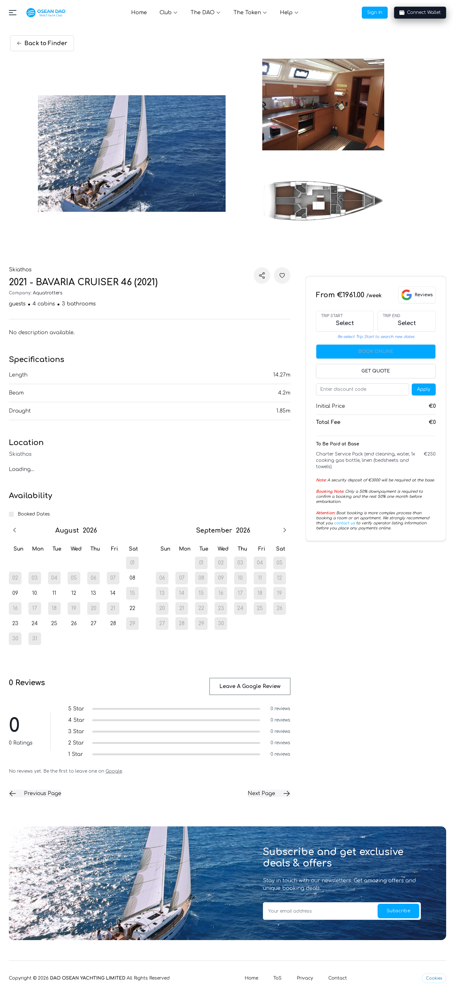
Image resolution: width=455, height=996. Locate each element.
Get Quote (375, 371)
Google (114, 771)
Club (169, 12)
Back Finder (42, 43)
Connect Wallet (420, 12)
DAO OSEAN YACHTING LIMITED (87, 978)
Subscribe (398, 910)
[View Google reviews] (417, 295)
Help (289, 12)
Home (139, 12)
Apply (423, 389)
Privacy (305, 978)
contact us (344, 523)
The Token (250, 12)
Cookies (434, 978)
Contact (337, 978)
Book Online (375, 351)
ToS (277, 978)
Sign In (374, 12)
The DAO (206, 12)
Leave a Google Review (250, 686)
